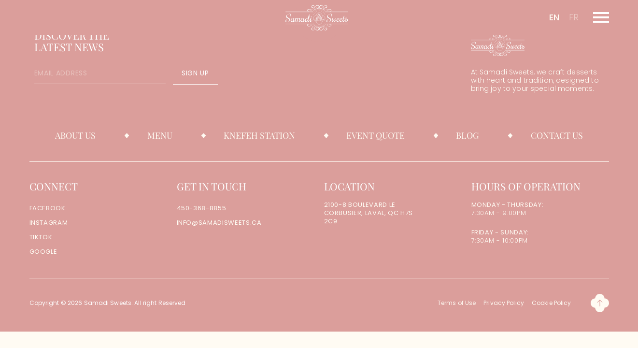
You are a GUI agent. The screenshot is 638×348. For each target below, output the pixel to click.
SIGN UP (195, 73)
